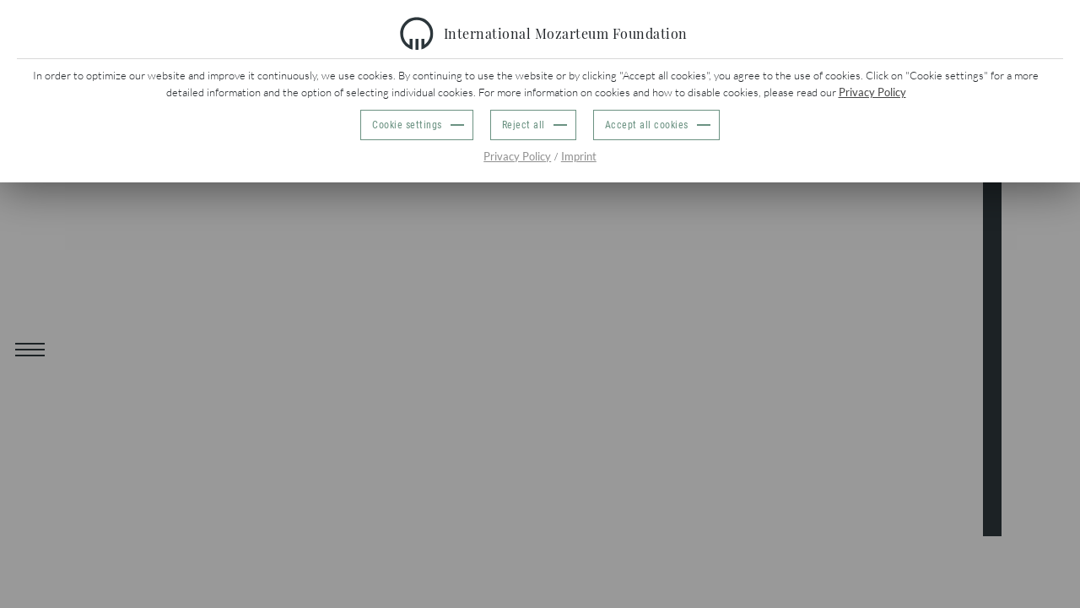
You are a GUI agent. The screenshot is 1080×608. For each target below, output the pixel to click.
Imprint (579, 156)
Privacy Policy (872, 92)
